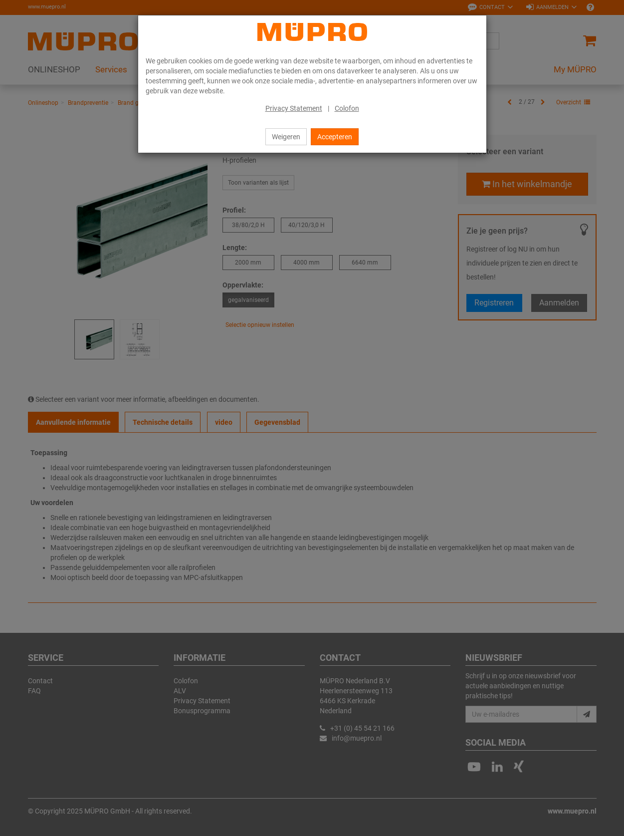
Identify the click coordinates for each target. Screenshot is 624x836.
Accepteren (334, 137)
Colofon (347, 108)
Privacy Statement (293, 108)
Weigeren (286, 137)
